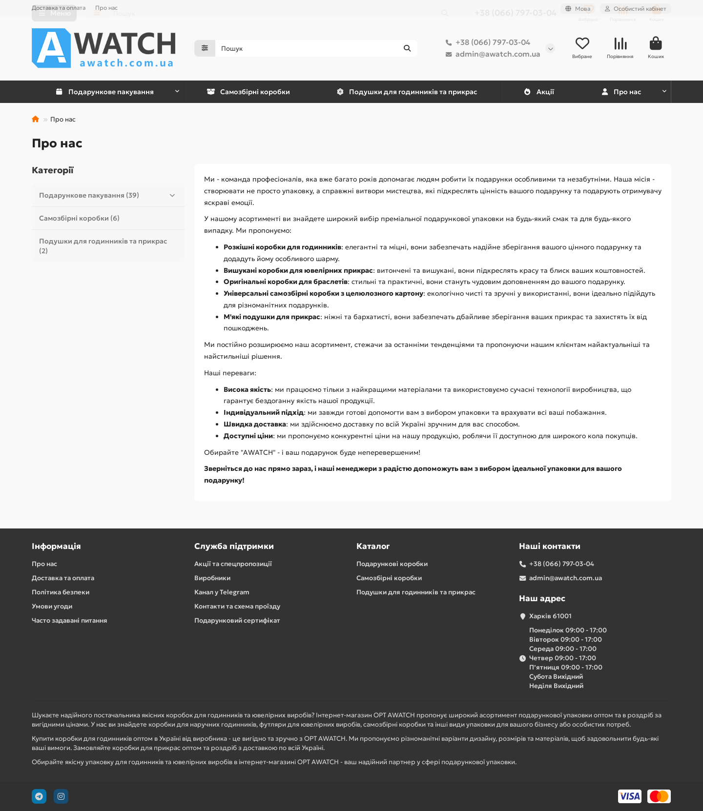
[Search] (316, 49)
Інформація (56, 546)
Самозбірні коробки (248, 92)
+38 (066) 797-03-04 (486, 43)
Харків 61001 (550, 616)
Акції (538, 92)
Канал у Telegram (221, 592)
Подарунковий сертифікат (237, 620)
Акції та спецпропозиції (233, 564)
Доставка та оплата (58, 7)
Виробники (212, 578)
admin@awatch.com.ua (491, 54)
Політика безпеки (60, 592)
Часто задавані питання (69, 620)
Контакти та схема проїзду (237, 606)
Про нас (106, 7)
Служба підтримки (234, 546)
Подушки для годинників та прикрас (406, 92)
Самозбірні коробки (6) (79, 218)
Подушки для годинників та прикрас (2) (103, 246)
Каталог (373, 546)
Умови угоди (52, 606)
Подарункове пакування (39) (109, 195)
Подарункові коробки (392, 564)
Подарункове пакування (104, 92)
